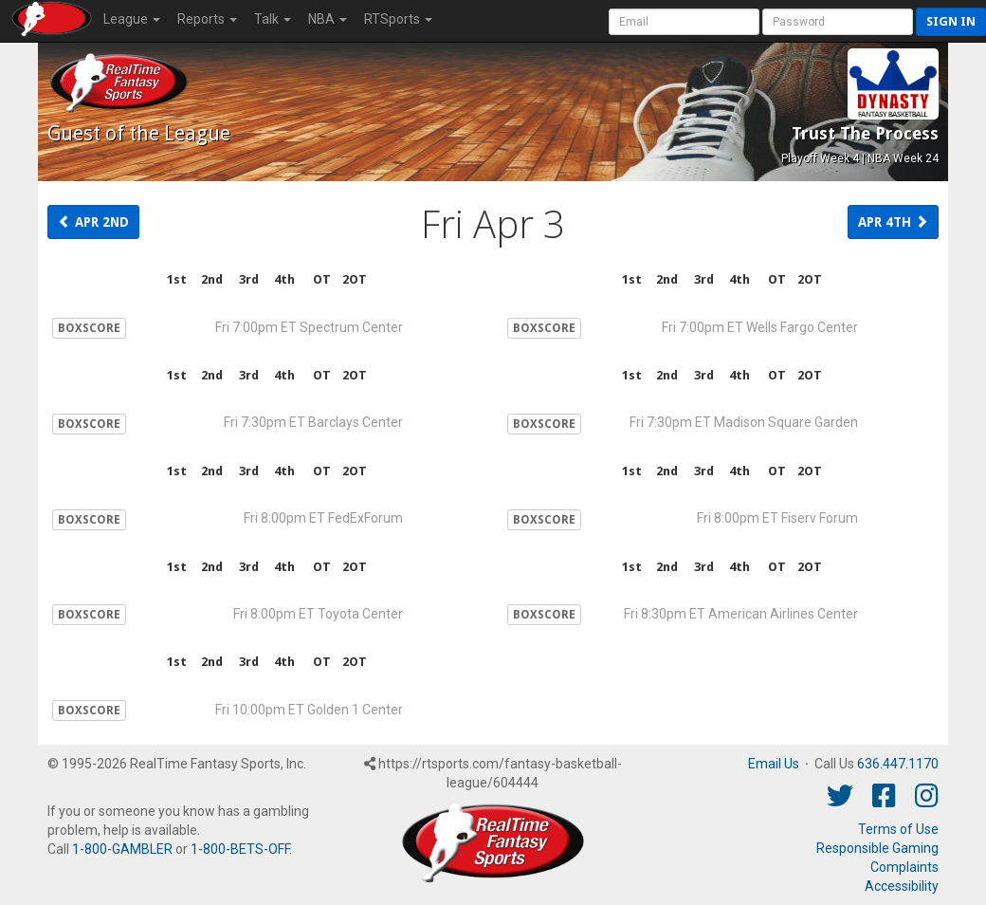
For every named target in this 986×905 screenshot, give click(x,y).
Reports (207, 19)
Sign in (951, 21)
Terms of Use (898, 829)
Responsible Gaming (877, 848)
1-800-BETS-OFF (240, 849)
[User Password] (837, 22)
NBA (327, 19)
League (131, 19)
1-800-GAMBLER (122, 849)
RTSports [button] (398, 19)
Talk (272, 19)
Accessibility (902, 886)
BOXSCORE (89, 328)
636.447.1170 (898, 763)
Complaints (904, 867)
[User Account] (684, 22)
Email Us (773, 763)
